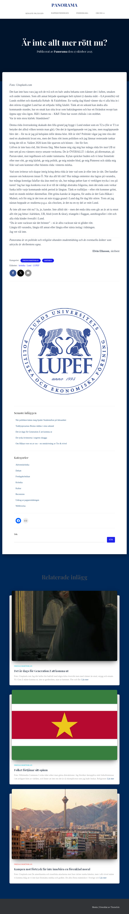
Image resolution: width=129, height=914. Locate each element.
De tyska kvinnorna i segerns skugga (31, 438)
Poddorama (82, 13)
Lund (29, 265)
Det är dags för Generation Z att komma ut (34, 432)
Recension (20, 494)
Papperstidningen (60, 13)
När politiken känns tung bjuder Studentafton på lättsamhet (41, 420)
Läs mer (84, 679)
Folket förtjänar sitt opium (31, 770)
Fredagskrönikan (31, 260)
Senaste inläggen (34, 13)
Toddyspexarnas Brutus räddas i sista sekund (35, 426)
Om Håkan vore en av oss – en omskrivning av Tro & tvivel (41, 443)
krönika (22, 265)
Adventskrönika (22, 465)
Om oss (100, 13)
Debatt (18, 471)
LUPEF (36, 265)
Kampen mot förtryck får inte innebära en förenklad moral (52, 869)
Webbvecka (21, 506)
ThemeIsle (115, 907)
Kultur (18, 488)
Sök (16, 534)
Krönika (48, 260)
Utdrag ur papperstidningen (27, 500)
